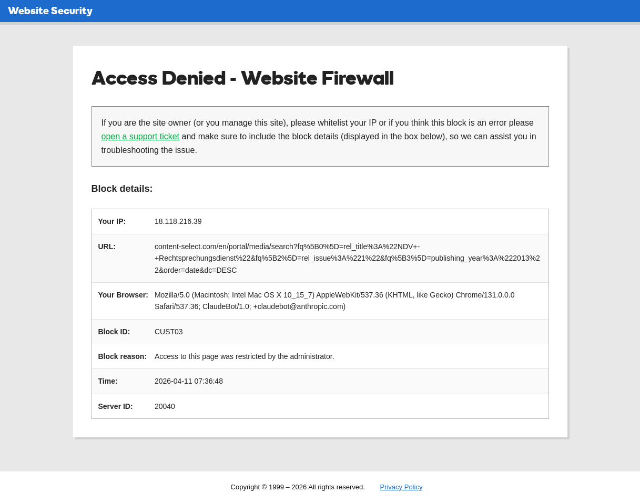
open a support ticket (140, 136)
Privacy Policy (401, 487)
